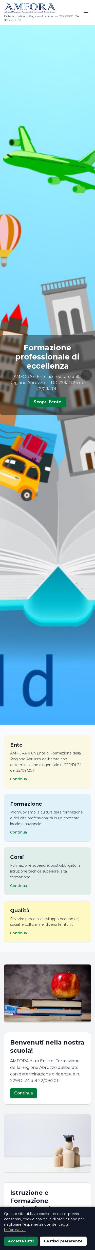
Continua (23, 1093)
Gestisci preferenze (63, 1241)
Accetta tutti (21, 1241)
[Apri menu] (86, 12)
